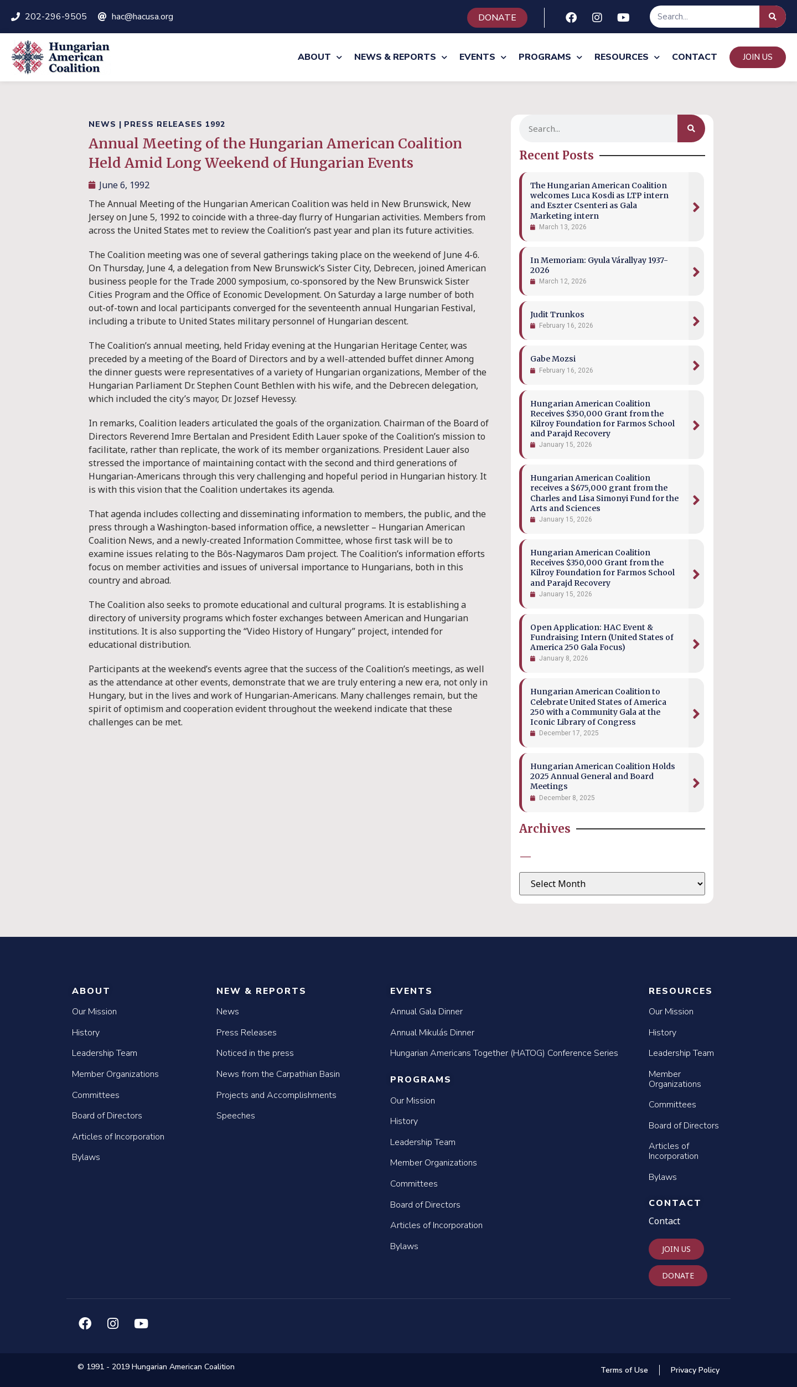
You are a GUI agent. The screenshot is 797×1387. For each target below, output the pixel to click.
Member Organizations (115, 1074)
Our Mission (94, 1012)
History (86, 1033)
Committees (96, 1095)
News (227, 1012)
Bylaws (86, 1157)
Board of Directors (107, 1116)
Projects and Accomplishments (276, 1095)
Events (482, 57)
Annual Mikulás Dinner (432, 1033)
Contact (694, 57)
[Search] (772, 17)
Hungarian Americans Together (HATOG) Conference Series (504, 1053)
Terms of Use (624, 1370)
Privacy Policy (695, 1370)
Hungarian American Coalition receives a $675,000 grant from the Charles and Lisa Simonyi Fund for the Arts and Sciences (604, 493)
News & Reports (400, 57)
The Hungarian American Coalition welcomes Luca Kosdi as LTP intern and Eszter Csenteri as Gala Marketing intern (599, 201)
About (320, 57)
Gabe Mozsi (553, 359)
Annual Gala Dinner (426, 1012)
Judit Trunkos (557, 314)
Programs (550, 57)
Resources (627, 57)
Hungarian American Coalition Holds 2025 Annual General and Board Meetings (602, 776)
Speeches (235, 1116)
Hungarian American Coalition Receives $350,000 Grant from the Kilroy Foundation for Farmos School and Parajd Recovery (602, 419)
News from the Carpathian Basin (278, 1074)
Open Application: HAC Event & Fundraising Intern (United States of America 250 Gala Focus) (602, 637)
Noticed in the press (255, 1053)
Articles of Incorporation (118, 1137)
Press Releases (246, 1033)
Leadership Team (104, 1053)
